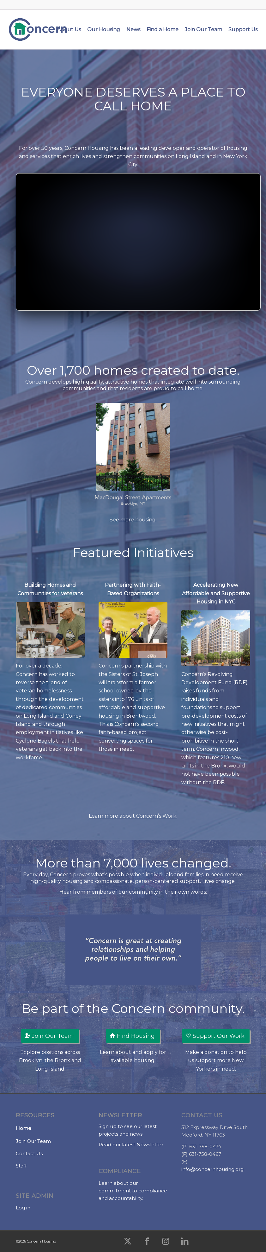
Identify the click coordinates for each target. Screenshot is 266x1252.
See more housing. (133, 520)
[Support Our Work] (216, 1036)
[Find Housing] (133, 1036)
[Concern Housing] (38, 29)
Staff (21, 1166)
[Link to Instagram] (165, 1241)
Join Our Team (33, 1141)
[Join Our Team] (50, 1036)
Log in (23, 1208)
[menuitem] (69, 29)
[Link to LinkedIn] (184, 1241)
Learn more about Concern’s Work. (133, 816)
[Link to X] (127, 1241)
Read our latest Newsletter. (131, 1145)
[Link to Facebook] (146, 1241)
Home (23, 1128)
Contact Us (29, 1153)
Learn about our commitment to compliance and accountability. (133, 1190)
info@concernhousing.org (212, 1169)
